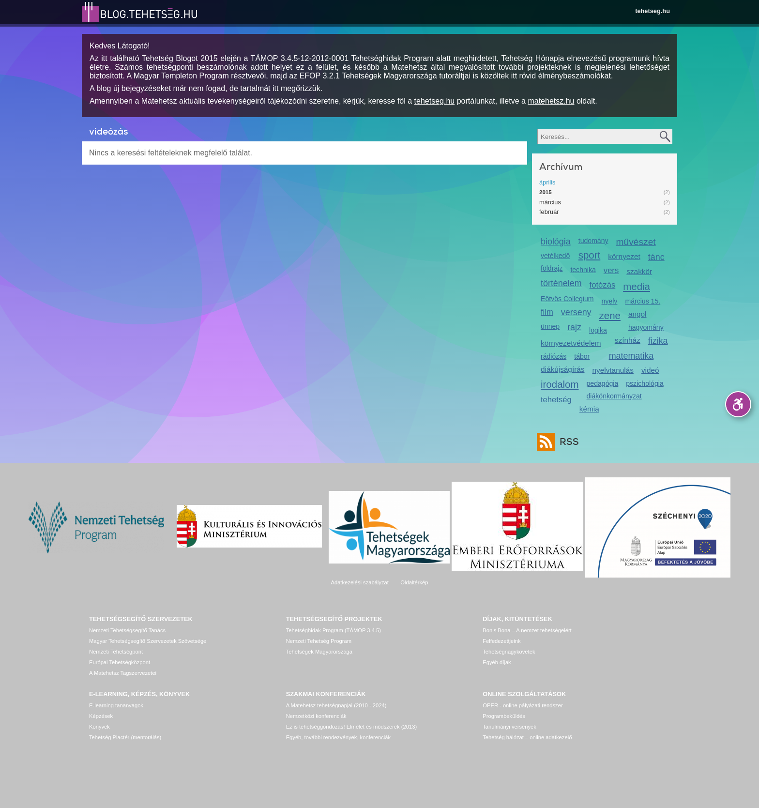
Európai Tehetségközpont (119, 662)
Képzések (101, 716)
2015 (545, 192)
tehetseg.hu (652, 11)
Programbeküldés (504, 716)
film (547, 312)
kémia (589, 409)
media (636, 286)
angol (637, 314)
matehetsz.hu (551, 101)
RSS (567, 442)
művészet (636, 242)
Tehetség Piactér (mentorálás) (125, 737)
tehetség (556, 399)
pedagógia (603, 383)
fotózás (603, 285)
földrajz (551, 268)
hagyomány (646, 327)
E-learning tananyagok (116, 705)
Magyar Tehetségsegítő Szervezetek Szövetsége (147, 641)
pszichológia (644, 383)
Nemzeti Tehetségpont (116, 652)
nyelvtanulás (613, 370)
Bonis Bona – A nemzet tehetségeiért (527, 630)
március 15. (642, 301)
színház (627, 340)
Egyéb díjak (497, 662)
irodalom (560, 384)
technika (582, 270)
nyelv (610, 301)
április (547, 182)
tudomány (593, 240)
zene (610, 315)
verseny (576, 312)
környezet (624, 256)
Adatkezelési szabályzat (359, 582)
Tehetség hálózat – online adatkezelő (527, 737)
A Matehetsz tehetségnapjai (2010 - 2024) (336, 705)
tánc (656, 257)
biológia (556, 241)
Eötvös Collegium (567, 299)
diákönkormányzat (614, 396)
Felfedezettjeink (501, 641)
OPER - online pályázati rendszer (522, 705)
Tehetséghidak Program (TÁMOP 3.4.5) (333, 630)
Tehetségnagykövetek (509, 652)
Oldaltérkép (414, 582)
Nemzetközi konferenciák (316, 716)
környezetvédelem (571, 343)
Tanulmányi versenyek (509, 727)
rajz (574, 327)
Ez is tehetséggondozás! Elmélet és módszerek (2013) (351, 727)
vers (611, 270)
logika (598, 330)
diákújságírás (563, 369)
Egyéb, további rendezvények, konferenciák (338, 737)
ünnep (550, 326)
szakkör (639, 271)
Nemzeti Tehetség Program (318, 641)
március (550, 202)
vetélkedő (555, 255)
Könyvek (99, 727)
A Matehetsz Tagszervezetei (122, 673)
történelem (561, 283)
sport (589, 254)
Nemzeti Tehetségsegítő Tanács (127, 630)
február (549, 211)
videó (650, 370)
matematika (631, 356)
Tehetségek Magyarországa (319, 652)
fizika (658, 341)
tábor (582, 356)
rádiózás (553, 356)
